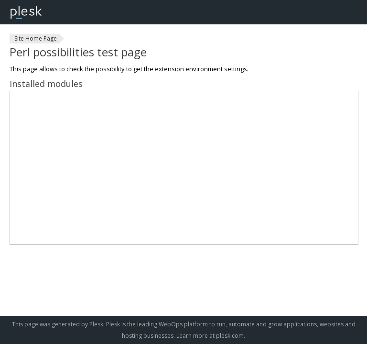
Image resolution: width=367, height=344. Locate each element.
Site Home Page (35, 38)
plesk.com (230, 336)
